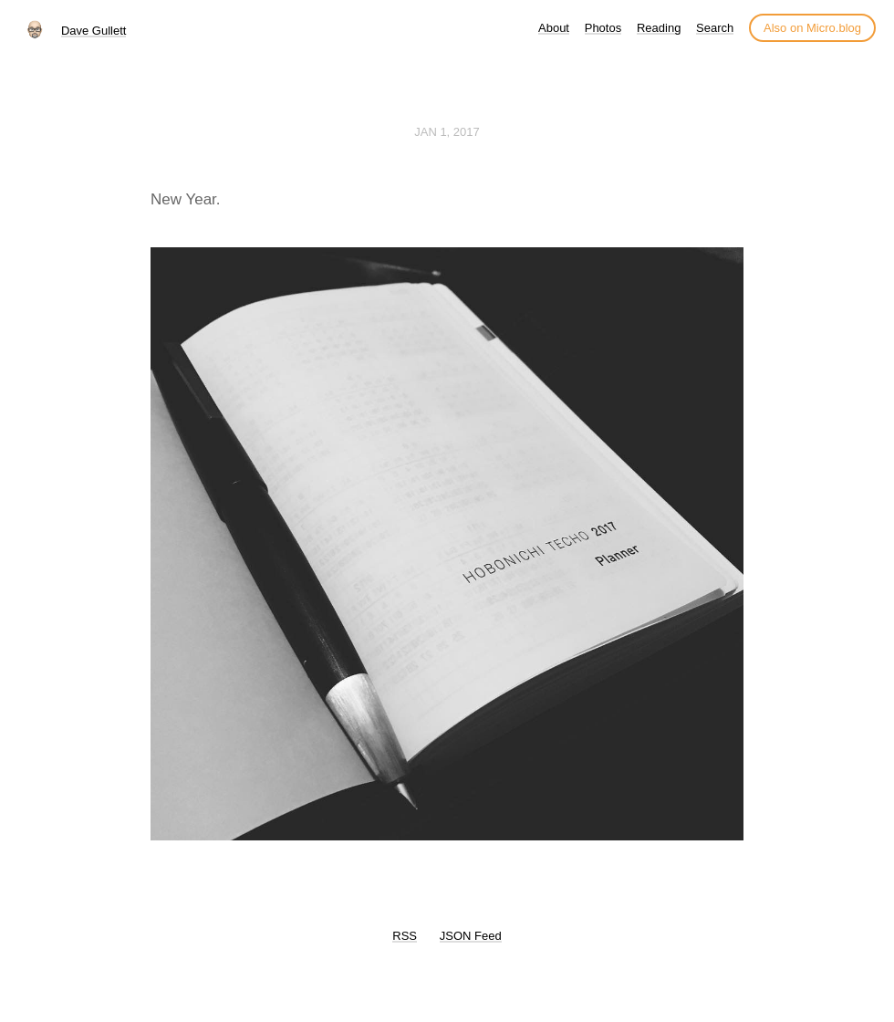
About (553, 28)
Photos (603, 28)
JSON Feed (471, 936)
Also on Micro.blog (812, 28)
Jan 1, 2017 (447, 132)
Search (714, 28)
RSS (404, 936)
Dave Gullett (94, 30)
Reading (659, 28)
